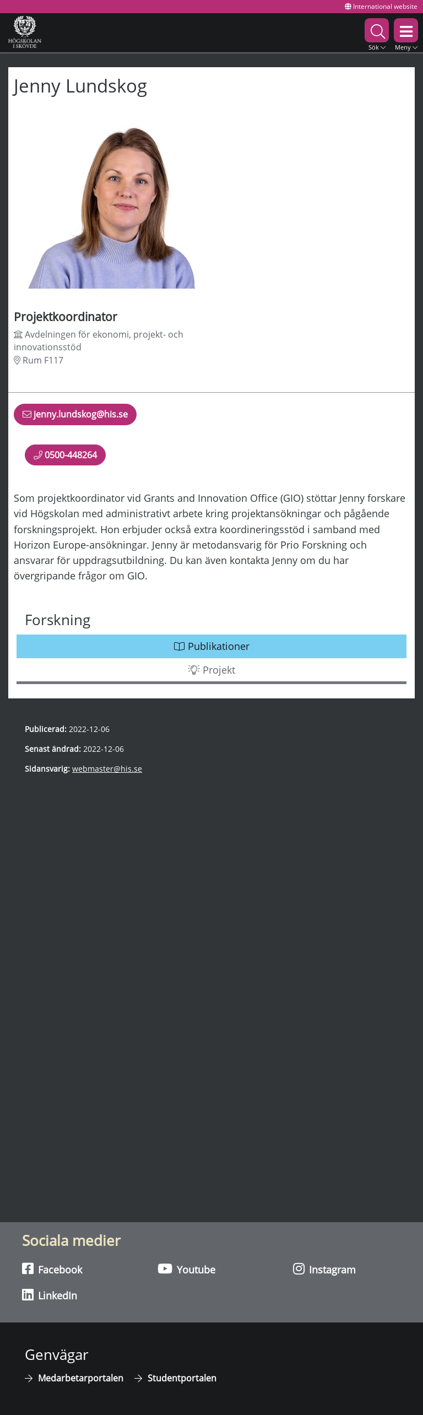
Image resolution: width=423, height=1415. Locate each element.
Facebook (52, 1269)
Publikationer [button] (212, 646)
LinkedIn (49, 1295)
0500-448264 (65, 454)
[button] (377, 32)
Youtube (186, 1269)
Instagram (324, 1269)
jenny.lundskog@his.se (75, 416)
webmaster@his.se (107, 768)
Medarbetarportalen (80, 1378)
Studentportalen (182, 1378)
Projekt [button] (211, 669)
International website (381, 6)
